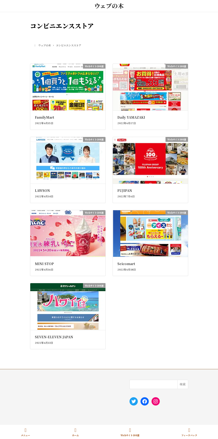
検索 (183, 384)
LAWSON (42, 190)
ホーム (75, 432)
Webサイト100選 (130, 432)
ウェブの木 (109, 5)
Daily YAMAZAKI (131, 117)
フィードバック (189, 432)
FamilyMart (44, 117)
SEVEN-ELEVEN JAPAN (54, 337)
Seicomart (126, 263)
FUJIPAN (124, 190)
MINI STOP (44, 263)
